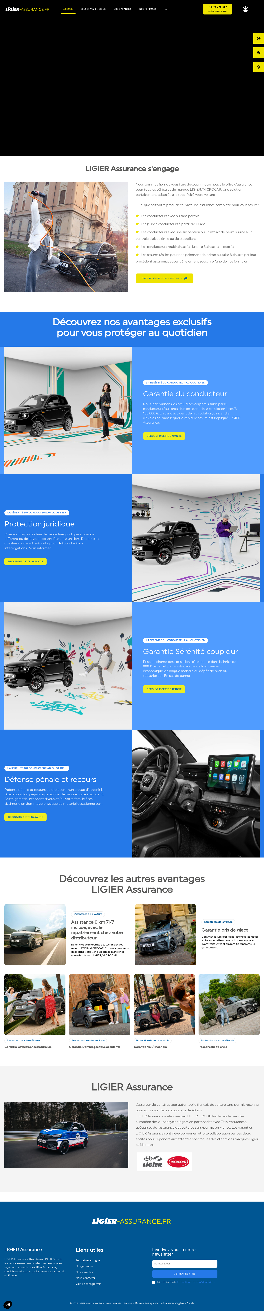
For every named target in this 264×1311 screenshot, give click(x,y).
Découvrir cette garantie (164, 442)
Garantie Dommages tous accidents (94, 1047)
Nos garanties (84, 1264)
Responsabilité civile (213, 1047)
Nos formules (84, 1270)
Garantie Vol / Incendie (150, 1047)
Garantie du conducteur (169, 395)
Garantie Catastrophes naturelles (27, 1047)
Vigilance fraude (185, 1301)
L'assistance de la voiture (88, 914)
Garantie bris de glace (224, 930)
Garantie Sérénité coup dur (181, 652)
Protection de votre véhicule (23, 1041)
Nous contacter (85, 1276)
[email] (184, 1263)
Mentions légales (133, 1301)
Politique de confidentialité (159, 1301)
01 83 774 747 (218, 7)
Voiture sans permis (88, 1282)
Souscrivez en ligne (88, 1259)
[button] (7, 1304)
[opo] (258, 38)
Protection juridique (48, 524)
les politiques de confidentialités (195, 1281)
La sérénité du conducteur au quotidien (177, 379)
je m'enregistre (184, 1273)
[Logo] (28, 9)
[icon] (245, 10)
